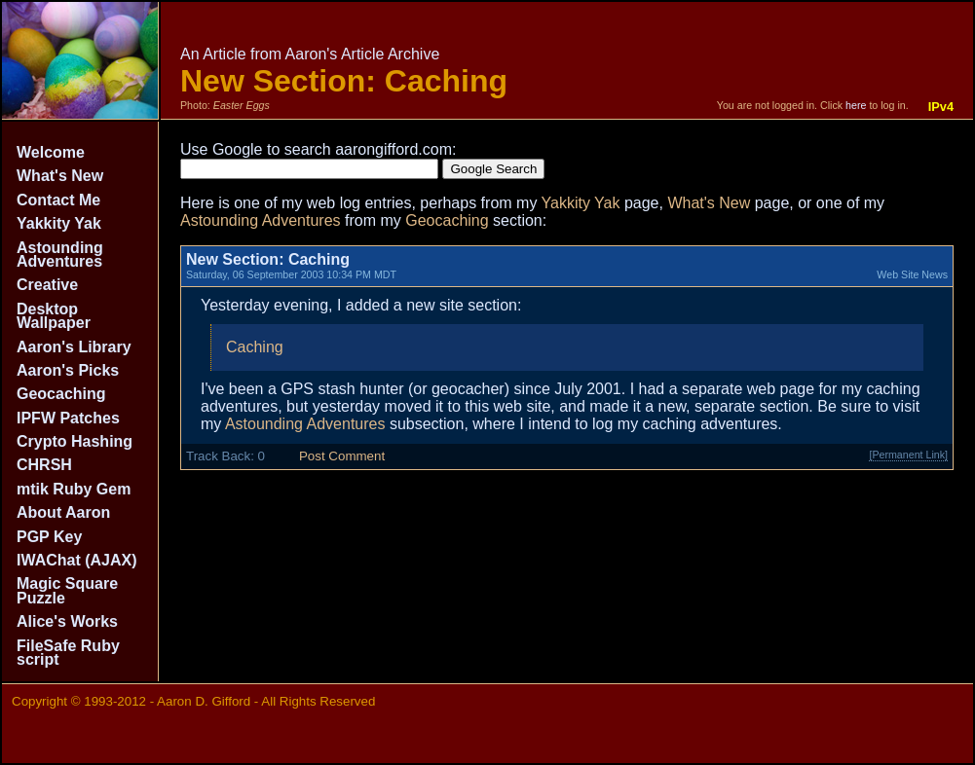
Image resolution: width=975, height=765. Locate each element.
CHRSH (44, 464)
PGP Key (49, 536)
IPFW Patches (68, 418)
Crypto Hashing (74, 441)
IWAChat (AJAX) (77, 560)
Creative (47, 284)
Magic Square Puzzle (67, 590)
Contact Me (58, 200)
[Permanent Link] (908, 454)
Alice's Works (67, 621)
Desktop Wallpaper (54, 316)
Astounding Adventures (60, 254)
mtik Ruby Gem (74, 489)
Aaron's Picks (68, 370)
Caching (254, 347)
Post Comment (342, 456)
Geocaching (61, 393)
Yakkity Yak (59, 223)
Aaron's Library (74, 347)
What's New (60, 175)
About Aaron (63, 512)
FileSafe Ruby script (68, 653)
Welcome (51, 152)
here (855, 105)
